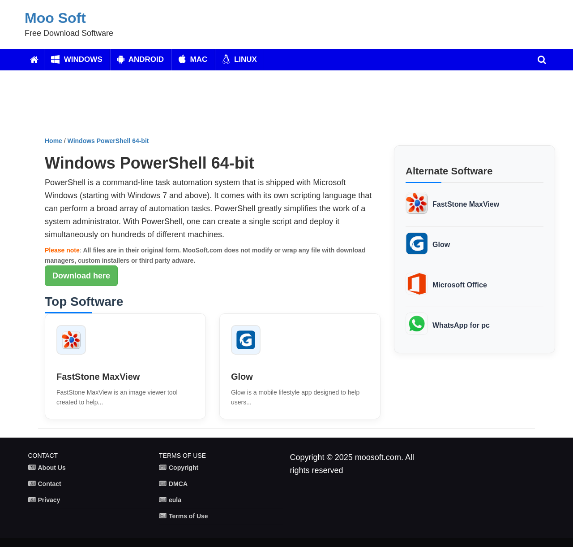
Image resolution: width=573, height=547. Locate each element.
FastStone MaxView (98, 377)
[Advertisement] (257, 106)
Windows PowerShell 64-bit (108, 140)
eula (175, 500)
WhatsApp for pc (461, 325)
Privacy (49, 500)
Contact (49, 483)
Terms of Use (188, 516)
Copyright (183, 467)
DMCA (178, 483)
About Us (52, 467)
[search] (541, 59)
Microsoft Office (459, 285)
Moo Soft (55, 18)
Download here (81, 275)
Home (53, 140)
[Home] (34, 59)
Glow (242, 377)
